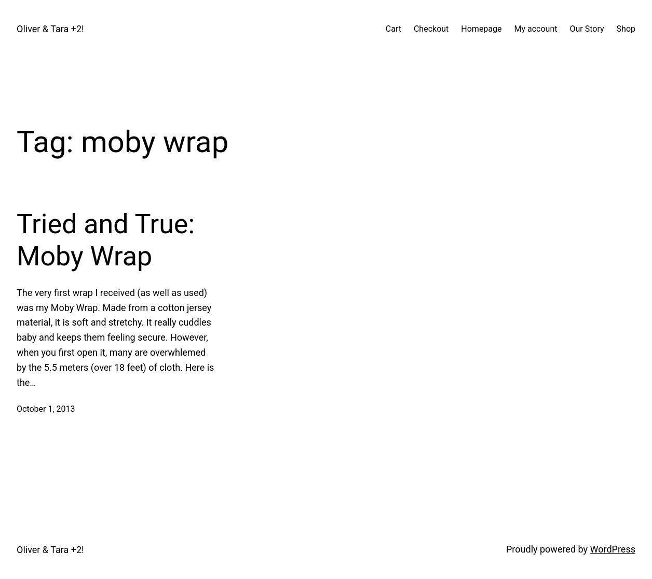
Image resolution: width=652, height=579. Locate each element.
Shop (626, 29)
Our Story (587, 29)
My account (536, 29)
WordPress (612, 549)
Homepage (481, 29)
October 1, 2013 (46, 409)
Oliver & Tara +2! (50, 28)
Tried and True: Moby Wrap (106, 240)
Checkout (431, 29)
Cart (393, 29)
